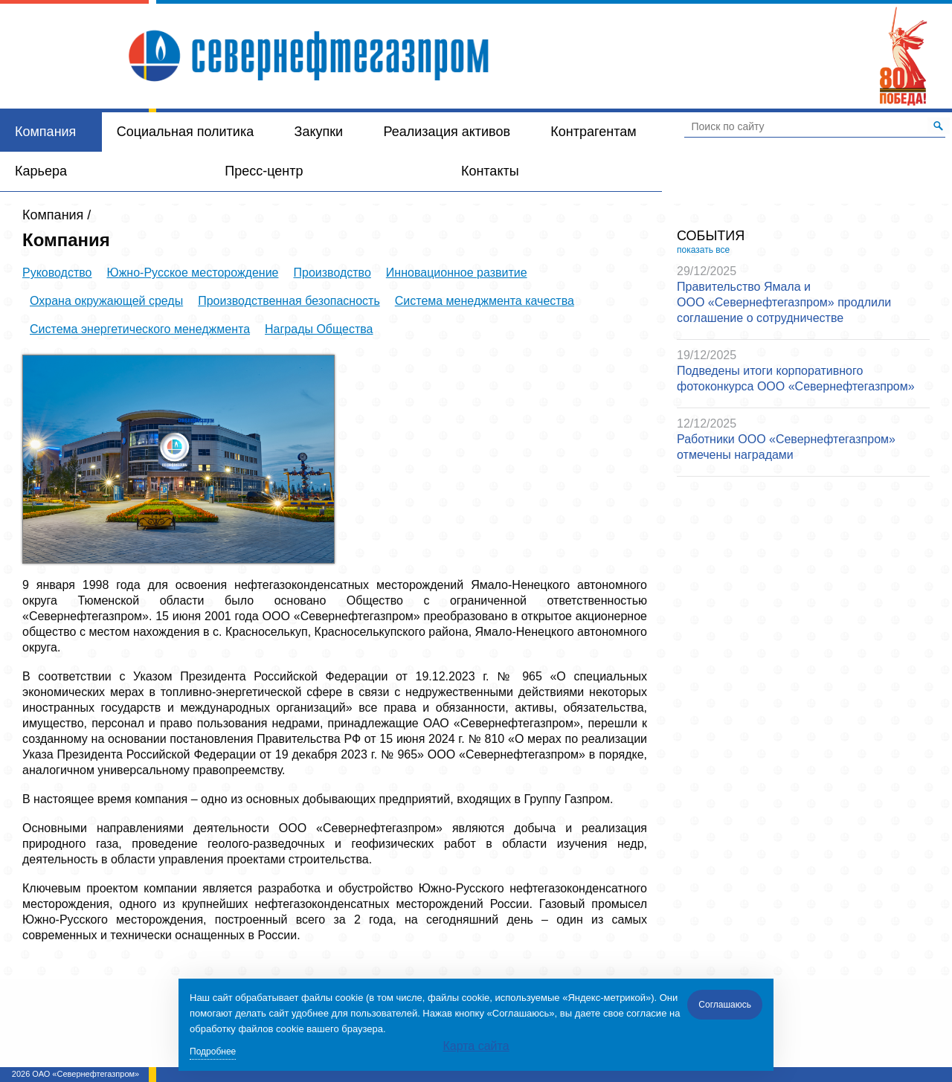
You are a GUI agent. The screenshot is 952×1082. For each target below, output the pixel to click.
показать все (703, 250)
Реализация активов (447, 131)
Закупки (319, 131)
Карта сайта (476, 1046)
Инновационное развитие (456, 272)
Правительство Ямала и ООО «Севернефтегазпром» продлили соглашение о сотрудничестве (784, 302)
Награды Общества (319, 329)
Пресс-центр (264, 171)
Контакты (490, 171)
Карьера (41, 171)
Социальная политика (185, 131)
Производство (332, 272)
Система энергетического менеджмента (140, 329)
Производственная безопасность (289, 300)
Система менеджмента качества (484, 300)
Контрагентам (593, 131)
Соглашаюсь (724, 1004)
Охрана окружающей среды (106, 300)
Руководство (57, 272)
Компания (45, 131)
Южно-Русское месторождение (193, 272)
